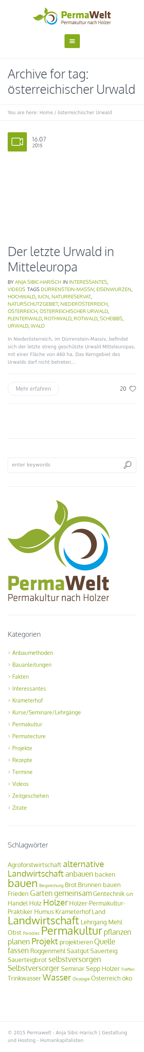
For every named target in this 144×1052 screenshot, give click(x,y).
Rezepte (22, 760)
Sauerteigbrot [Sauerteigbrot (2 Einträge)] (27, 960)
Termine (22, 772)
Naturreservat (71, 296)
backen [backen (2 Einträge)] (105, 874)
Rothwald (57, 318)
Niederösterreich (84, 304)
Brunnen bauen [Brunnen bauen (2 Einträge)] (99, 885)
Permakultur (27, 724)
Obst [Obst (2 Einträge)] (15, 932)
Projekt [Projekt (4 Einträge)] (44, 940)
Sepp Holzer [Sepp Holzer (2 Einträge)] (103, 968)
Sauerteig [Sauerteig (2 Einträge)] (104, 951)
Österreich (22, 311)
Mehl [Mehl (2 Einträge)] (115, 922)
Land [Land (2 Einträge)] (98, 912)
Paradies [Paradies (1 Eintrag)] (31, 933)
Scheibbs (111, 318)
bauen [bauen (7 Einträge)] (23, 883)
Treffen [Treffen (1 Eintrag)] (127, 969)
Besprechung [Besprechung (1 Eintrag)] (51, 885)
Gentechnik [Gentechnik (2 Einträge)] (108, 893)
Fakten (20, 676)
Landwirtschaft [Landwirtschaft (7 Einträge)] (43, 920)
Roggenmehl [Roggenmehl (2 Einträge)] (47, 951)
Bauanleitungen (31, 664)
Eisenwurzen (113, 289)
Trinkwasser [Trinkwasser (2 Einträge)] (24, 978)
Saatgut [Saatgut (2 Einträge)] (78, 951)
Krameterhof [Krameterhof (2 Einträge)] (73, 912)
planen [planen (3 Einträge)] (19, 941)
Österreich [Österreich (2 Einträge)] (106, 978)
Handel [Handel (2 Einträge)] (18, 903)
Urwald (18, 326)
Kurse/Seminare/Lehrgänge (46, 712)
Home (46, 112)
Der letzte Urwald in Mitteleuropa (61, 259)
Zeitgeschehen (30, 795)
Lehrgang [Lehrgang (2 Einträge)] (94, 922)
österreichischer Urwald (74, 311)
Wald (38, 326)
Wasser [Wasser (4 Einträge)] (57, 977)
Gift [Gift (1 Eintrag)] (129, 894)
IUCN (43, 296)
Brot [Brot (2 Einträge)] (71, 885)
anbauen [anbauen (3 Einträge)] (79, 874)
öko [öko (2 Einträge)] (127, 978)
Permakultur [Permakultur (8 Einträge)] (72, 930)
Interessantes (88, 282)
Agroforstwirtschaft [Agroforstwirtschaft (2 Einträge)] (34, 865)
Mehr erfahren (33, 388)
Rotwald (86, 318)
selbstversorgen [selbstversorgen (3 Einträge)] (74, 959)
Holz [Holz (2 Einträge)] (35, 903)
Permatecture (29, 736)
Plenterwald (25, 318)
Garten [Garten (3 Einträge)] (41, 893)
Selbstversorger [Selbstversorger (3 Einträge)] (34, 968)
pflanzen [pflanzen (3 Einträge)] (117, 932)
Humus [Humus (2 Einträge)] (44, 912)
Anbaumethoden (32, 652)
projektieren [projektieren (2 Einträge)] (76, 942)
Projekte (22, 748)
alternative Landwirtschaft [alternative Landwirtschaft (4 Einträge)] (56, 868)
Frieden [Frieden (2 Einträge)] (18, 893)
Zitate (19, 807)
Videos (16, 289)
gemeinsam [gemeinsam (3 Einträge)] (73, 893)
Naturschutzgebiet (33, 304)
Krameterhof (27, 700)
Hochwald (21, 296)
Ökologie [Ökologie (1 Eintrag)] (81, 979)
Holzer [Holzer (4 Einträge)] (55, 902)
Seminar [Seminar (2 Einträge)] (72, 968)
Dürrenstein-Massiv (67, 289)
